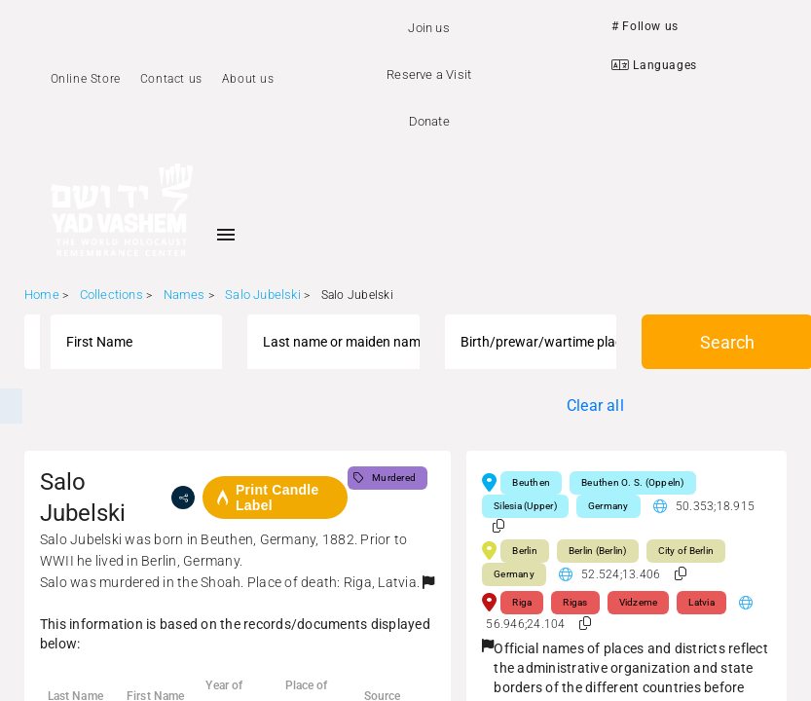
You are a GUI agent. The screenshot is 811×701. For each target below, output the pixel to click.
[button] (428, 582)
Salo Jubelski (263, 294)
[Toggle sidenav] (226, 234)
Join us (428, 27)
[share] (183, 497)
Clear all (595, 405)
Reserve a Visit (429, 74)
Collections (111, 294)
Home (41, 294)
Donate (429, 121)
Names (184, 294)
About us (248, 79)
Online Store (86, 79)
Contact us (171, 79)
